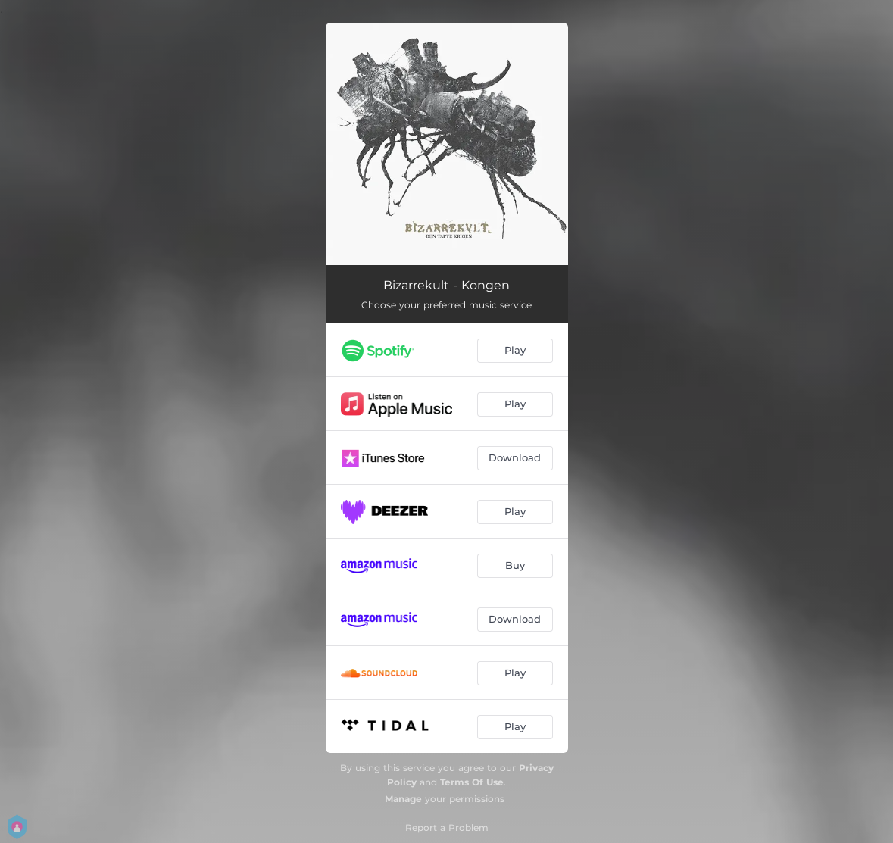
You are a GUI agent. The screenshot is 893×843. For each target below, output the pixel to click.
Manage (403, 798)
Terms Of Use (472, 782)
